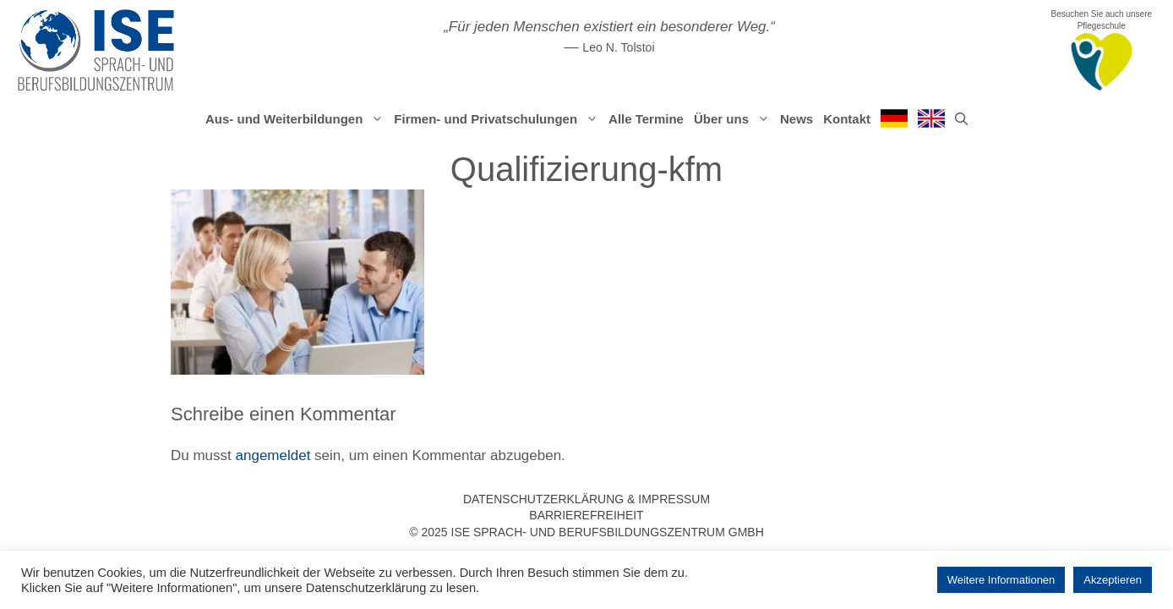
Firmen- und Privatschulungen (498, 119)
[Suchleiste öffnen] (961, 119)
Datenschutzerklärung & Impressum (586, 499)
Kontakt (846, 119)
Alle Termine (646, 119)
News (796, 119)
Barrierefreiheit (586, 515)
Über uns (734, 119)
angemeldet (273, 455)
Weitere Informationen (1001, 579)
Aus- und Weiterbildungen (297, 119)
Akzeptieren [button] (1112, 579)
